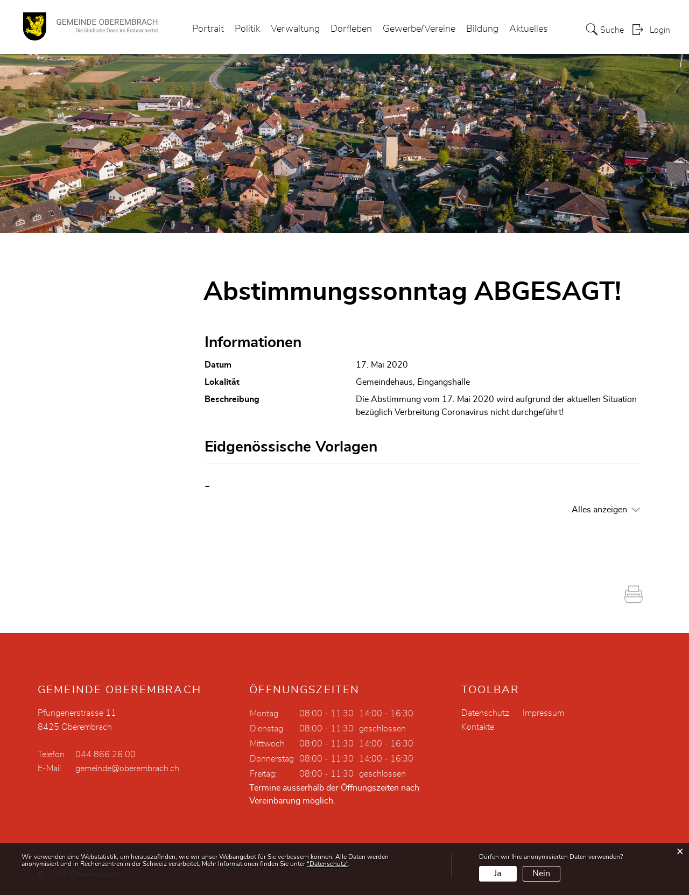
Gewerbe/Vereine (419, 29)
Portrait (208, 29)
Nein (541, 873)
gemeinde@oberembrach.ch (127, 768)
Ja (497, 873)
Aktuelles (528, 29)
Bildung (482, 29)
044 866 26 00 (105, 754)
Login (660, 30)
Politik (247, 29)
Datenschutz (485, 713)
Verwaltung (295, 29)
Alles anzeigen (599, 509)
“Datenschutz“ (327, 864)
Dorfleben (351, 29)
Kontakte (477, 727)
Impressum (543, 713)
